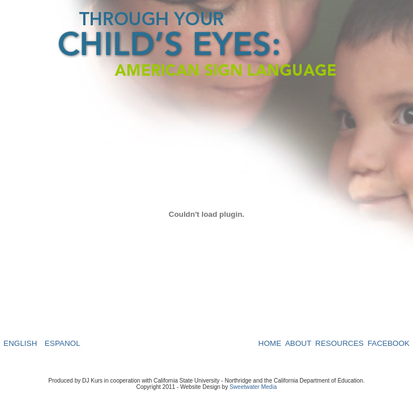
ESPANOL (62, 343)
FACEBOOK (389, 343)
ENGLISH (20, 343)
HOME (269, 343)
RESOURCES (339, 343)
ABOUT (298, 343)
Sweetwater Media (252, 387)
